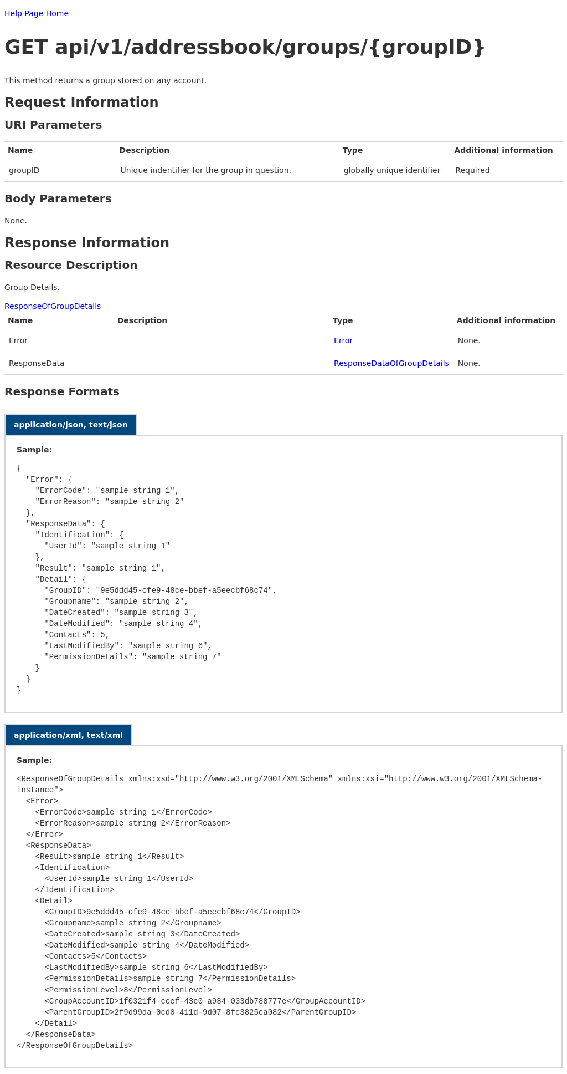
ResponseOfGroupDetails (52, 306)
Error (343, 340)
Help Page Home (36, 13)
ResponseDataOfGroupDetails (391, 363)
